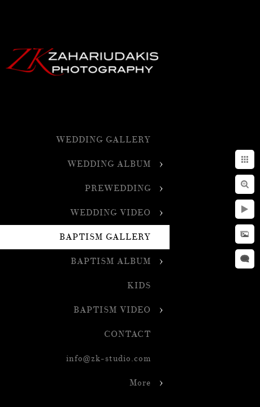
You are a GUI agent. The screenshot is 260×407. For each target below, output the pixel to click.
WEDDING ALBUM (109, 164)
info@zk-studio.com (108, 358)
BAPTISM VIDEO (112, 310)
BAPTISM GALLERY (105, 237)
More (140, 383)
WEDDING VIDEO (110, 212)
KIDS (139, 285)
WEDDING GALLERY (103, 140)
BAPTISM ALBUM (111, 261)
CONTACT (127, 334)
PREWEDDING (118, 188)
